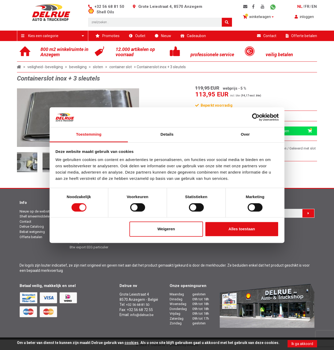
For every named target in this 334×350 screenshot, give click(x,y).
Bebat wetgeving (32, 232)
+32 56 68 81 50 (109, 6)
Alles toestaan (242, 229)
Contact (266, 36)
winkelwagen (258, 16)
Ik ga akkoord (302, 344)
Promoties (108, 36)
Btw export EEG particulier (89, 247)
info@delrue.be (141, 315)
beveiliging (78, 67)
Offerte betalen (301, 36)
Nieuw (163, 36)
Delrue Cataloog (32, 226)
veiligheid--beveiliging (45, 67)
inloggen (304, 17)
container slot (120, 67)
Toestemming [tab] (89, 134)
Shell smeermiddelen (35, 216)
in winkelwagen (288, 131)
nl (299, 6)
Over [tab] (245, 134)
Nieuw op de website (35, 211)
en (314, 6)
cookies (131, 343)
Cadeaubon (193, 36)
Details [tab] (167, 134)
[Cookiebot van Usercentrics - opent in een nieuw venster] (256, 117)
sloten (98, 67)
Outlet (137, 36)
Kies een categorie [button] (52, 35)
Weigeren (166, 229)
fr (307, 6)
